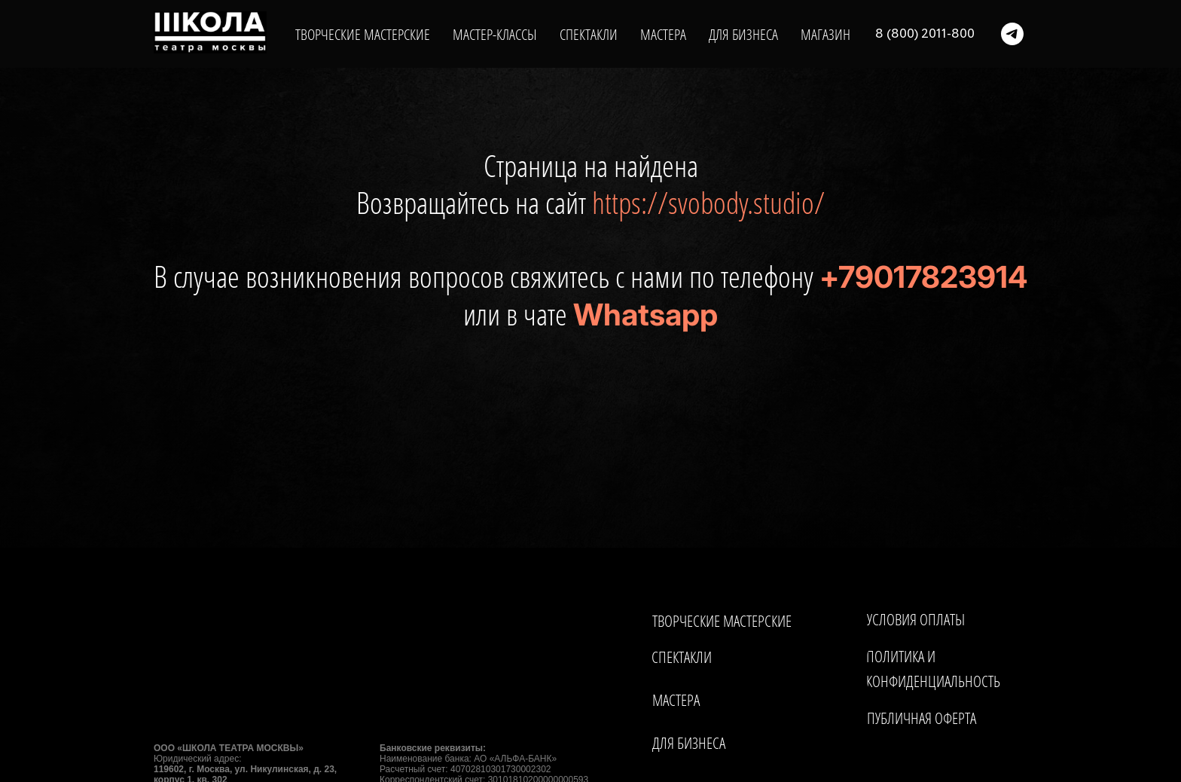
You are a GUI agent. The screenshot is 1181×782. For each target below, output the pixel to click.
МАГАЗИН (825, 34)
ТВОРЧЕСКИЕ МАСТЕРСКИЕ (362, 34)
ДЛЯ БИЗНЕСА (743, 34)
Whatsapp (645, 314)
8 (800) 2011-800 (925, 34)
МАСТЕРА (663, 34)
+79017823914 (923, 276)
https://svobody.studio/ (708, 202)
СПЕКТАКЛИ (589, 34)
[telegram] (1012, 34)
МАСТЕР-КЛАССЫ (495, 34)
